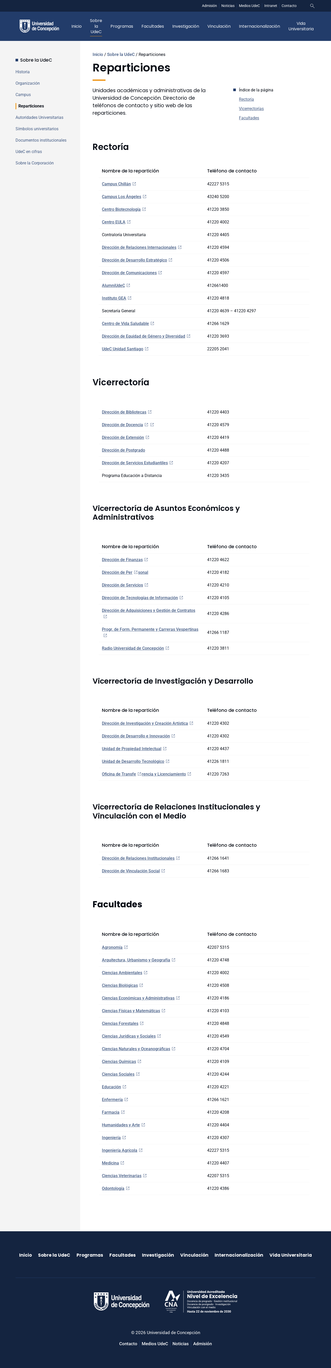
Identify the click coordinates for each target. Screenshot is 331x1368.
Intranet (270, 6)
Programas (121, 26)
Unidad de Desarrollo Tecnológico (133, 761)
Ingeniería (111, 1137)
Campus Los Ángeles (121, 196)
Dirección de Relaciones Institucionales (138, 858)
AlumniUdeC (113, 285)
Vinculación (219, 26)
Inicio (76, 26)
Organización (28, 83)
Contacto (289, 6)
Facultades (152, 26)
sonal (143, 572)
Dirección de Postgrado (123, 450)
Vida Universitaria (301, 26)
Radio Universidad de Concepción (133, 648)
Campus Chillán (116, 184)
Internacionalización (259, 26)
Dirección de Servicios (122, 585)
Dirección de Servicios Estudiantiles (135, 462)
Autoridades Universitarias (39, 117)
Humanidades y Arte (121, 1125)
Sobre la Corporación (35, 163)
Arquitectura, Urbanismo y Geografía (136, 960)
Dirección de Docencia (122, 424)
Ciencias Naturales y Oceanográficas (136, 1048)
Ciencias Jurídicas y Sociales (129, 1036)
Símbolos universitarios (37, 128)
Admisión (209, 6)
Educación (111, 1086)
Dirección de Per (117, 572)
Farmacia (110, 1112)
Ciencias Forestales (120, 1023)
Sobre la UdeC (96, 26)
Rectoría (246, 99)
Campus (23, 94)
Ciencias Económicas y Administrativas (138, 998)
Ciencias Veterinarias (121, 1175)
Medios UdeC (249, 6)
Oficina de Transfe (119, 774)
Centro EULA (113, 222)
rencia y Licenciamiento (164, 774)
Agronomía (112, 947)
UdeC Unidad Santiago (122, 348)
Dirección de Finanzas (122, 559)
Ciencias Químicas (119, 1061)
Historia (23, 71)
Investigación (185, 26)
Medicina (110, 1163)
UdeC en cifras (29, 151)
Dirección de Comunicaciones (129, 272)
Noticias (228, 6)
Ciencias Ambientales (122, 972)
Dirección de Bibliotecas (124, 412)
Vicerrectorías (251, 108)
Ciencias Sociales (118, 1074)
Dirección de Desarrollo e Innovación (136, 736)
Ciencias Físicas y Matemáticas (131, 1010)
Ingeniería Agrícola (119, 1150)
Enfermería (112, 1099)
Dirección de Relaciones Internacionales (139, 247)
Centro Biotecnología (121, 209)
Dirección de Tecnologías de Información (140, 597)
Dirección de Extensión (123, 437)
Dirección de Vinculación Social (131, 870)
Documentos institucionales (41, 140)
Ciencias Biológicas (120, 985)
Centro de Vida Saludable (125, 323)
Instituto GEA (114, 298)
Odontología (113, 1188)
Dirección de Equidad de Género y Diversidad (143, 336)
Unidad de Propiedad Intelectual (131, 748)
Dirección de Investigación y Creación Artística (145, 723)
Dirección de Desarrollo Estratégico (134, 260)
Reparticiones (31, 106)
